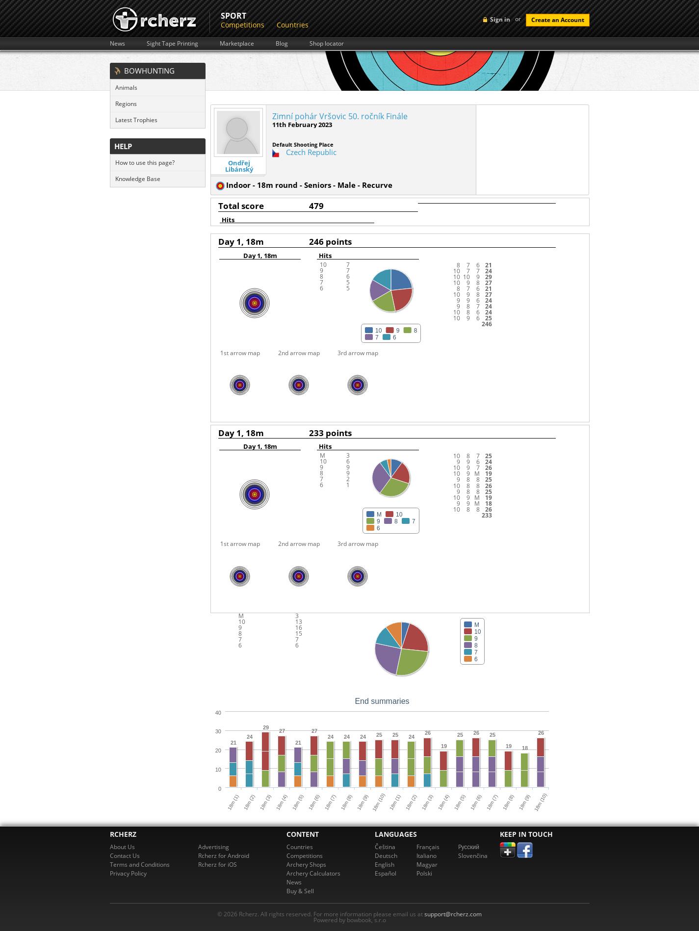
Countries (293, 24)
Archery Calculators (313, 873)
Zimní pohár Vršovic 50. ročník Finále (340, 116)
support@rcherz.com (453, 914)
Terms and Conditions (140, 864)
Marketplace (237, 44)
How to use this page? (145, 162)
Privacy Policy (128, 873)
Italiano (426, 856)
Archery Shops (306, 864)
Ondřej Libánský (239, 166)
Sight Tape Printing (172, 44)
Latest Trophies (136, 120)
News (117, 44)
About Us (122, 847)
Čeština (385, 847)
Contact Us (125, 856)
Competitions (242, 24)
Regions (126, 104)
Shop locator (327, 44)
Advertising (213, 847)
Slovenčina (473, 856)
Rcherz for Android (223, 856)
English (384, 864)
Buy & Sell (300, 891)
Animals (126, 87)
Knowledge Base (137, 179)
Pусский (469, 847)
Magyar (427, 864)
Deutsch (386, 856)
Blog (282, 44)
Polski (424, 873)
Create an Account (557, 20)
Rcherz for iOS (217, 864)
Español (385, 873)
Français (428, 847)
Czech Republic (311, 152)
